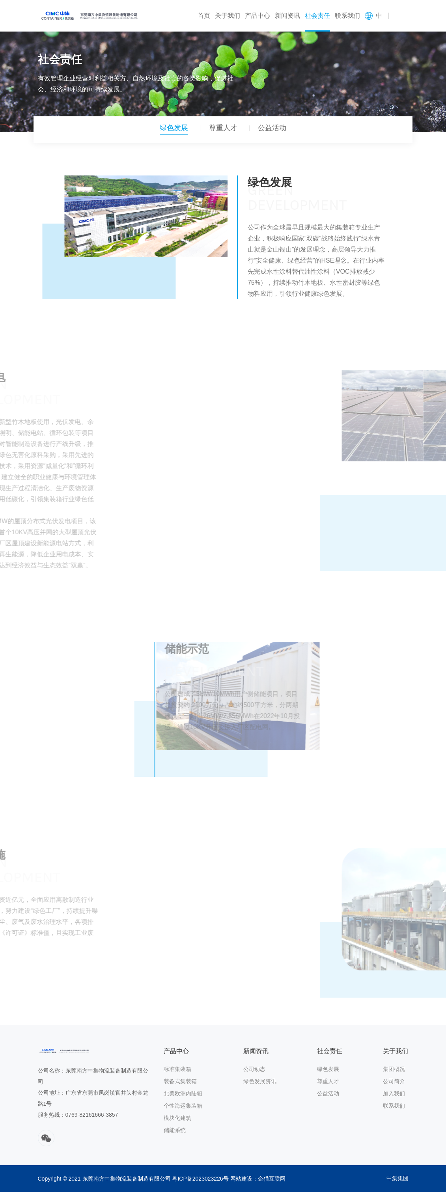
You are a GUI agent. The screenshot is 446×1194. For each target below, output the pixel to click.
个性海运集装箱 (183, 1107)
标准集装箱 (177, 1071)
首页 (204, 15)
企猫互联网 (272, 1180)
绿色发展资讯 (259, 1083)
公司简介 (394, 1083)
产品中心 (257, 15)
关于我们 (227, 15)
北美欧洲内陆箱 (183, 1095)
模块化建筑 (177, 1120)
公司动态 (254, 1071)
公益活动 (275, 130)
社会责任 (317, 15)
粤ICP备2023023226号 (200, 1180)
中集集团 (397, 1180)
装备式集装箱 (180, 1083)
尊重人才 (223, 130)
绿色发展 (171, 130)
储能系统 (175, 1132)
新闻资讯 (287, 15)
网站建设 (241, 1180)
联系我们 (347, 15)
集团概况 (394, 1071)
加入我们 (394, 1095)
